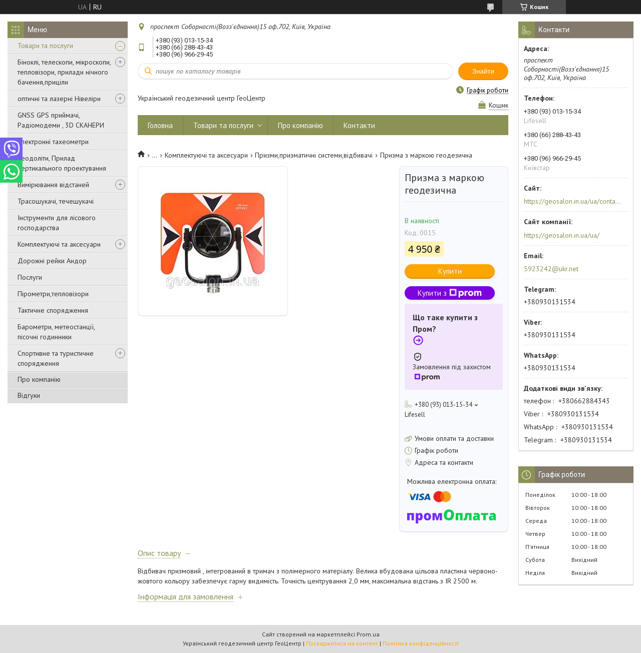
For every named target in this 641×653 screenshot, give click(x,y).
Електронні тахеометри (53, 141)
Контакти (359, 125)
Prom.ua (368, 634)
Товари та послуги (45, 45)
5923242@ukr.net (551, 268)
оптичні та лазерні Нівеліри (59, 98)
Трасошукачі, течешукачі (56, 201)
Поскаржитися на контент (342, 643)
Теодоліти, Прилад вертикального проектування (62, 163)
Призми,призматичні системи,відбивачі (314, 155)
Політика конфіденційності (421, 643)
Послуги (30, 277)
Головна (160, 125)
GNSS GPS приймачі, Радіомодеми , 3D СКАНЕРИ (61, 120)
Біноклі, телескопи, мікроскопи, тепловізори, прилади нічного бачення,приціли (64, 72)
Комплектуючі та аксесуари (59, 244)
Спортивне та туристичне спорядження (56, 358)
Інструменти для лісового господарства (57, 222)
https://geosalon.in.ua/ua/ (561, 235)
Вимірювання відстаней (53, 184)
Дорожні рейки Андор (52, 260)
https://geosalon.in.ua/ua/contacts (572, 201)
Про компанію (39, 379)
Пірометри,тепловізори (53, 293)
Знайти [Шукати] (483, 71)
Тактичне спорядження (53, 310)
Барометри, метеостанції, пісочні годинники (56, 331)
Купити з (450, 293)
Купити (450, 271)
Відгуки (29, 395)
